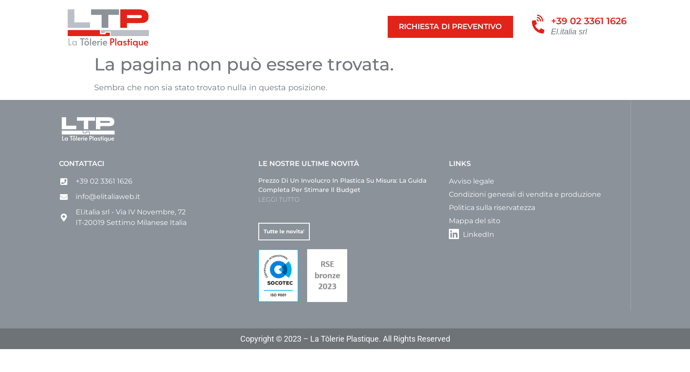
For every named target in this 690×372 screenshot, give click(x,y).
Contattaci (81, 186)
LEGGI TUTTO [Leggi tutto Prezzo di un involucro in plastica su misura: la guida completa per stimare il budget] (279, 222)
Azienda (430, 63)
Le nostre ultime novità (308, 186)
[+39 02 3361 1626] (539, 25)
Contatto (473, 63)
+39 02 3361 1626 (589, 20)
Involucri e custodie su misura (285, 63)
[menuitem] (507, 63)
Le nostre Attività (97, 63)
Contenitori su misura (180, 63)
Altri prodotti (376, 63)
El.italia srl (569, 31)
